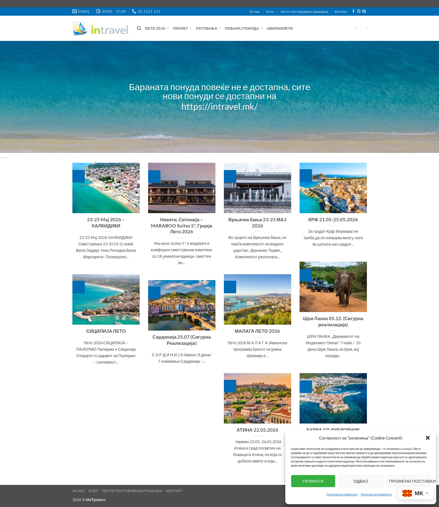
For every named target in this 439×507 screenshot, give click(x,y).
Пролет (182, 28)
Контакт (341, 11)
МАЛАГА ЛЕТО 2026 (257, 331)
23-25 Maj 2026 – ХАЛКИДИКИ (106, 223)
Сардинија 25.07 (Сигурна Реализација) (182, 340)
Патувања (208, 28)
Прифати (313, 480)
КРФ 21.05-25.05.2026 (333, 219)
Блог (270, 11)
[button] (428, 438)
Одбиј (360, 480)
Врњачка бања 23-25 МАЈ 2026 (257, 223)
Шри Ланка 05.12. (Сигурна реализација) (333, 321)
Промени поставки (410, 480)
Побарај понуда (244, 28)
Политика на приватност (342, 494)
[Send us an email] (364, 11)
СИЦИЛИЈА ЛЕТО (106, 331)
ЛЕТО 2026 (157, 28)
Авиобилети (280, 28)
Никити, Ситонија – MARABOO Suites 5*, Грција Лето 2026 (181, 225)
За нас (254, 11)
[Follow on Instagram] (358, 11)
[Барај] (139, 28)
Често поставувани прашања (304, 11)
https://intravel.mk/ (219, 106)
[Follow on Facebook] (353, 11)
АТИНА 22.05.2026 (257, 430)
